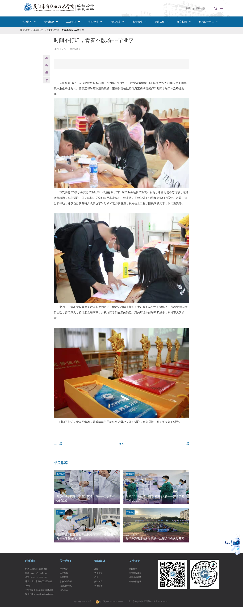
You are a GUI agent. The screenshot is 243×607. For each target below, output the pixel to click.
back (46, 80)
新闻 (96, 569)
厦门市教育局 (135, 573)
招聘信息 (200, 8)
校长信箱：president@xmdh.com (39, 594)
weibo (46, 58)
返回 (121, 443)
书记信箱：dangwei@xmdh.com (39, 590)
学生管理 (93, 21)
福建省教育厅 (135, 581)
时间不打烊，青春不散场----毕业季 (65, 30)
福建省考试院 (135, 577)
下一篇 (185, 443)
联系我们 (30, 561)
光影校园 (98, 581)
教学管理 (138, 21)
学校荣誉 (98, 585)
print (46, 72)
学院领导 (64, 577)
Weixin (46, 65)
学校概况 (49, 21)
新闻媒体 (99, 561)
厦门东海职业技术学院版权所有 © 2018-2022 (148, 601)
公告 (96, 577)
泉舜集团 (133, 569)
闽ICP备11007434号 (82, 601)
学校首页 (27, 21)
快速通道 (25, 30)
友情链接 (134, 561)
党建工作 (160, 21)
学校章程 (64, 573)
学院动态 (38, 30)
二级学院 (71, 21)
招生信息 (98, 573)
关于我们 (65, 561)
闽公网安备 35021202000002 (109, 601)
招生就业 (115, 21)
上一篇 (58, 443)
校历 (188, 8)
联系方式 (64, 590)
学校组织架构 (66, 581)
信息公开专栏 (206, 21)
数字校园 (182, 21)
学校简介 (64, 569)
